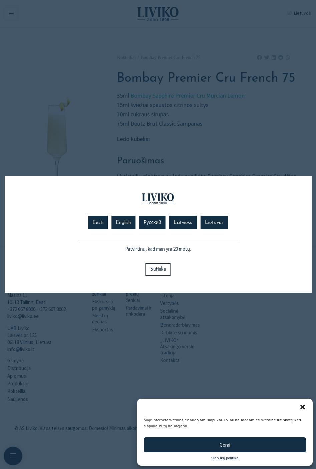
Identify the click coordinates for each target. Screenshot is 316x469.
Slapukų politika (225, 458)
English (123, 222)
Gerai (225, 445)
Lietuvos (214, 222)
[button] (302, 407)
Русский (152, 222)
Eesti (97, 222)
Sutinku (158, 269)
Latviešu (183, 222)
